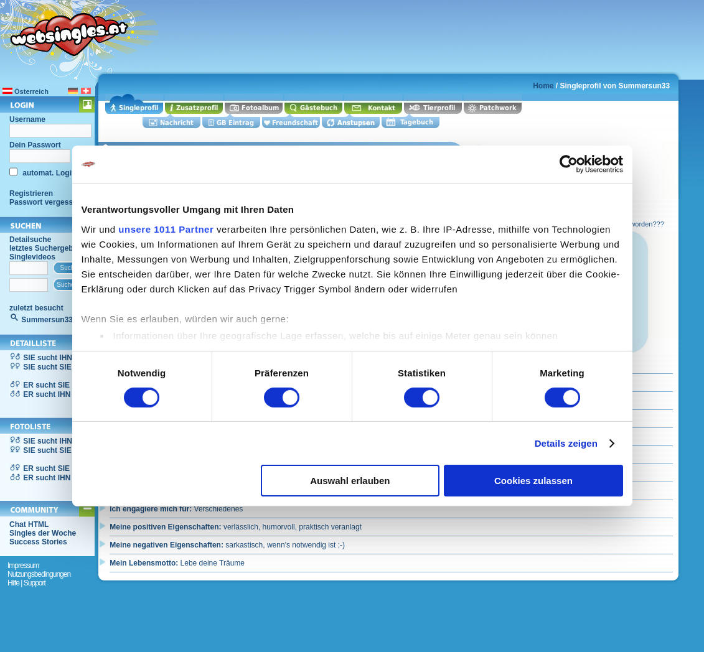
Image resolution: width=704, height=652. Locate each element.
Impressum (23, 565)
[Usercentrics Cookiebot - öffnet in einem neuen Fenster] (568, 164)
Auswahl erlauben (350, 480)
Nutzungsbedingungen (38, 574)
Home (543, 86)
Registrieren (31, 193)
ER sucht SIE (46, 385)
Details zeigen (566, 443)
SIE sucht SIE (47, 367)
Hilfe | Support (26, 583)
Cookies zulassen (533, 480)
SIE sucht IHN (47, 357)
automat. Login (48, 173)
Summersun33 (47, 319)
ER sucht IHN (46, 394)
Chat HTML (29, 524)
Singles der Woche (42, 533)
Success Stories (38, 542)
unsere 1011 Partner (166, 228)
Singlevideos (32, 257)
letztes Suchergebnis (46, 248)
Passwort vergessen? (47, 202)
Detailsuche (30, 239)
